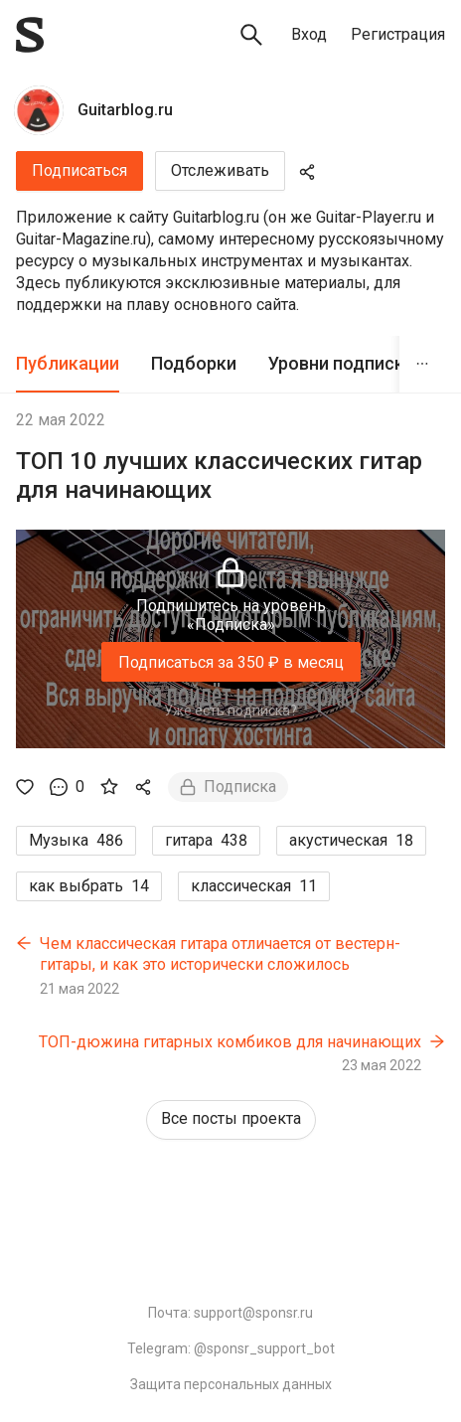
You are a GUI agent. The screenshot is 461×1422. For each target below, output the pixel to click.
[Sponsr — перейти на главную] (30, 35)
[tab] (67, 364)
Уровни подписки (341, 363)
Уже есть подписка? (230, 710)
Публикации (67, 363)
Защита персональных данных (231, 1384)
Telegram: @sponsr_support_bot (231, 1348)
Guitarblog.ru (125, 109)
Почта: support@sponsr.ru (230, 1313)
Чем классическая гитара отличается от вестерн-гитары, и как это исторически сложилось (220, 954)
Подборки (193, 363)
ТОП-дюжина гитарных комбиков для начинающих (230, 1041)
